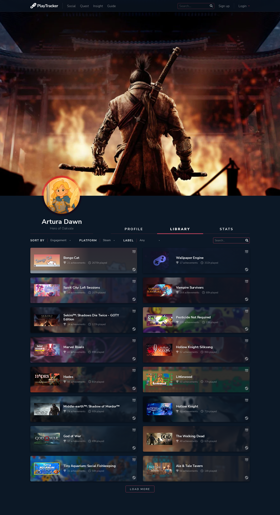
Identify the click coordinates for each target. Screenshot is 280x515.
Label (128, 240)
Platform (88, 240)
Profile (134, 229)
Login (244, 6)
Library (180, 229)
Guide (111, 6)
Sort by (37, 240)
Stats (226, 229)
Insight (98, 6)
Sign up (224, 6)
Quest (84, 6)
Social (71, 6)
